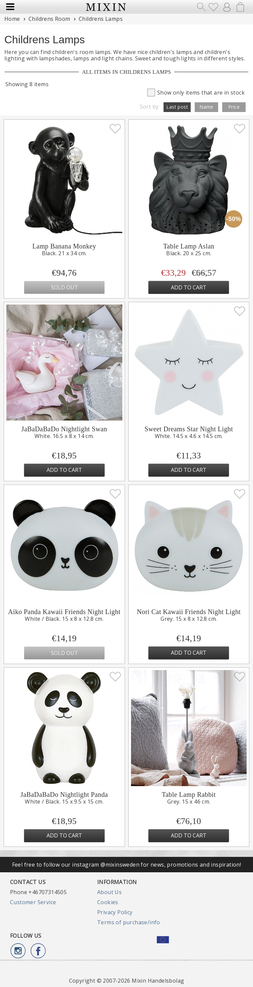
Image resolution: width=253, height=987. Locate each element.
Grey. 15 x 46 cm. (188, 802)
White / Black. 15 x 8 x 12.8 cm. (64, 619)
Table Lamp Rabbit (189, 794)
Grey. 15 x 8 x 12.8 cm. (189, 619)
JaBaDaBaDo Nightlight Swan (64, 429)
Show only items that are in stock (196, 92)
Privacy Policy (115, 912)
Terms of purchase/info (128, 922)
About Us (109, 892)
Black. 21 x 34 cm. (64, 253)
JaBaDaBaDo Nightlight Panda (64, 794)
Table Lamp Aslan (188, 246)
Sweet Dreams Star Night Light (188, 429)
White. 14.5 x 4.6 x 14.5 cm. (189, 436)
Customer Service (33, 902)
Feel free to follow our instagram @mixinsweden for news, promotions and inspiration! (126, 864)
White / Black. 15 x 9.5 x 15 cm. (64, 802)
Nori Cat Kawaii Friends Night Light (189, 611)
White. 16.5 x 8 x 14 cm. (64, 436)
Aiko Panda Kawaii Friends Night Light (64, 611)
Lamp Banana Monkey (64, 246)
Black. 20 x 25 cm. (188, 253)
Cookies (107, 902)
